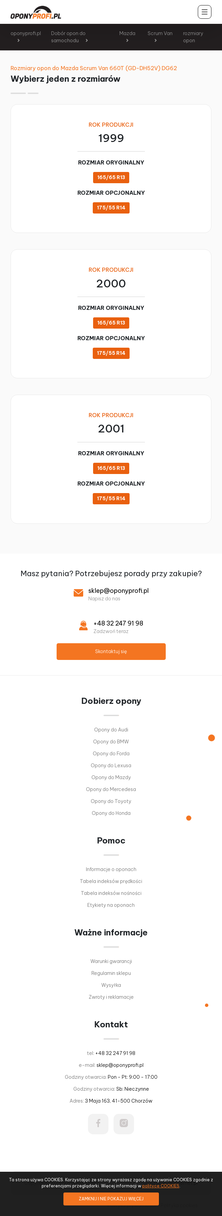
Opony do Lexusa (111, 765)
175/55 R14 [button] (111, 208)
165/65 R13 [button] (111, 177)
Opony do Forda (111, 754)
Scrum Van (160, 33)
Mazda (127, 33)
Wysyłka (111, 985)
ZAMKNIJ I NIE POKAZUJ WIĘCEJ (111, 1198)
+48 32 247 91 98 (118, 623)
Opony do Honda (111, 813)
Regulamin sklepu (111, 973)
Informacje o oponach (111, 869)
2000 (111, 283)
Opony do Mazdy (111, 777)
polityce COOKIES (160, 1185)
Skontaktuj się (111, 651)
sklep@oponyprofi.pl (118, 591)
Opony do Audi (111, 730)
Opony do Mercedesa (111, 789)
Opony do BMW (111, 742)
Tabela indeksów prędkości (111, 881)
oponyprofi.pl (26, 33)
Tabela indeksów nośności (111, 893)
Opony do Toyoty (111, 801)
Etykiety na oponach (111, 905)
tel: (111, 1053)
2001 (111, 428)
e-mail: (111, 1065)
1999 (111, 138)
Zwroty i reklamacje (111, 997)
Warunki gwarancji (111, 961)
